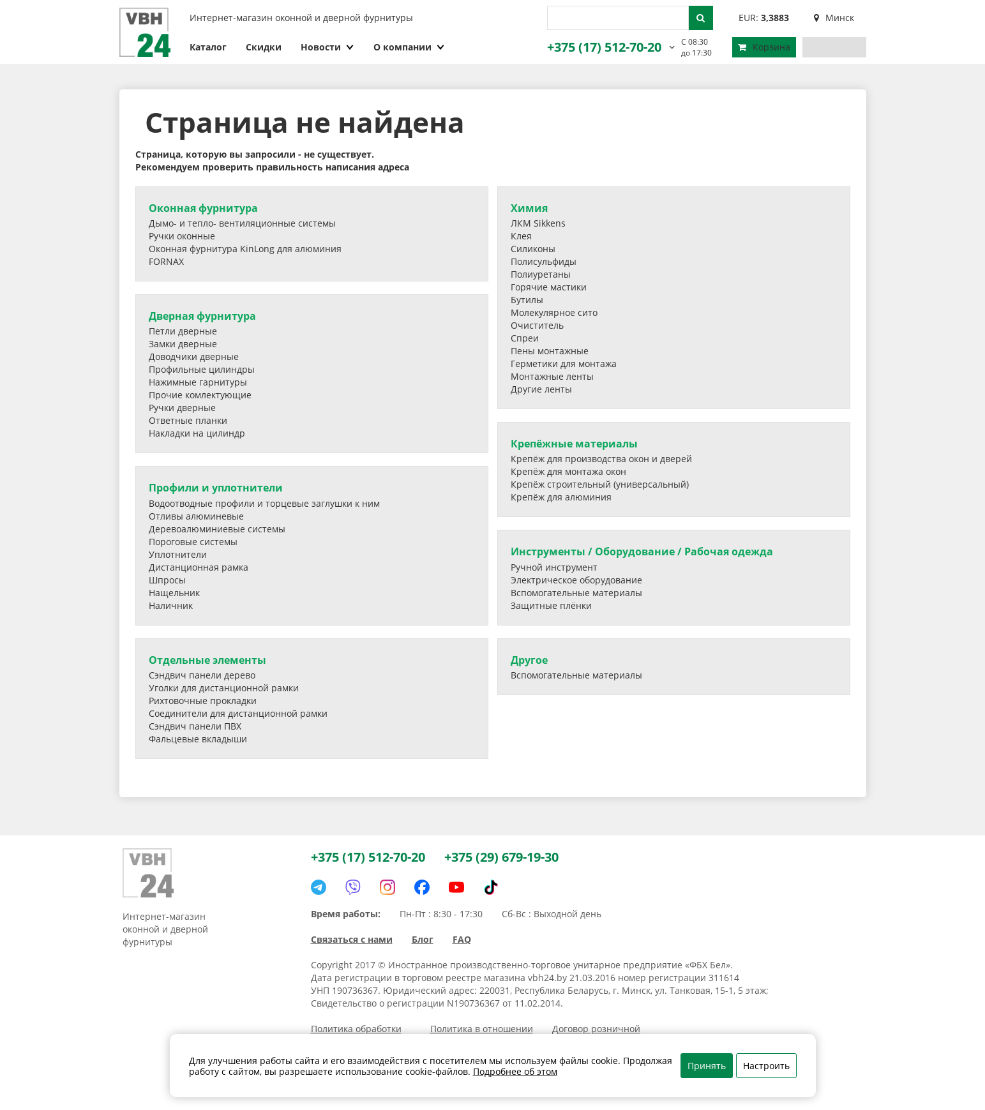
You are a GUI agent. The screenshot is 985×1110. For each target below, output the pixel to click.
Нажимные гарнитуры (198, 382)
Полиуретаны (541, 274)
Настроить (766, 1066)
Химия (529, 208)
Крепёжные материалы (574, 444)
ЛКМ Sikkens (538, 223)
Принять (707, 1066)
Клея (521, 236)
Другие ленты (541, 389)
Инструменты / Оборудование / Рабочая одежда (642, 551)
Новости (327, 47)
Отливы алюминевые (196, 516)
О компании (409, 47)
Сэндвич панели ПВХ (195, 726)
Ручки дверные (182, 407)
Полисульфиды (543, 261)
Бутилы (527, 300)
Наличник (171, 605)
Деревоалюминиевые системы (217, 529)
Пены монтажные (550, 351)
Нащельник (174, 593)
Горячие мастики (549, 287)
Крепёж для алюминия (561, 497)
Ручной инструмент (554, 567)
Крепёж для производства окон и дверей (601, 459)
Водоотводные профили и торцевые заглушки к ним (264, 503)
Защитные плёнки (551, 605)
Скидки (264, 47)
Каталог (208, 47)
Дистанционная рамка (198, 567)
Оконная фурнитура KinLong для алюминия (245, 249)
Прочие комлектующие (200, 395)
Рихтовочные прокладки (203, 700)
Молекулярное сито (554, 312)
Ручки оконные (182, 236)
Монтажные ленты (552, 376)
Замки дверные (183, 344)
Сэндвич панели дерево (202, 675)
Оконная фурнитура (203, 208)
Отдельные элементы (207, 660)
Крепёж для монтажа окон (568, 471)
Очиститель (537, 325)
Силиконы (533, 249)
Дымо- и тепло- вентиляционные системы (242, 223)
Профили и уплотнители (216, 488)
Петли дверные (183, 331)
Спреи (525, 338)
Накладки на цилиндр (197, 433)
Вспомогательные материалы (576, 593)
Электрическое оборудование (576, 580)
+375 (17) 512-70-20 (604, 47)
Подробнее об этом (515, 1071)
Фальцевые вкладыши (198, 739)
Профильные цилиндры (202, 369)
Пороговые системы (193, 542)
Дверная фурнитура (202, 316)
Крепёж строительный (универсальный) (600, 484)
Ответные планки (188, 420)
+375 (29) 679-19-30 (501, 857)
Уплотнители (178, 554)
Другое (529, 660)
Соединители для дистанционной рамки (238, 713)
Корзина (764, 47)
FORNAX (166, 261)
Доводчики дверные (194, 356)
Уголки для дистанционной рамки (224, 688)
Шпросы (167, 580)
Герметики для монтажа (564, 363)
